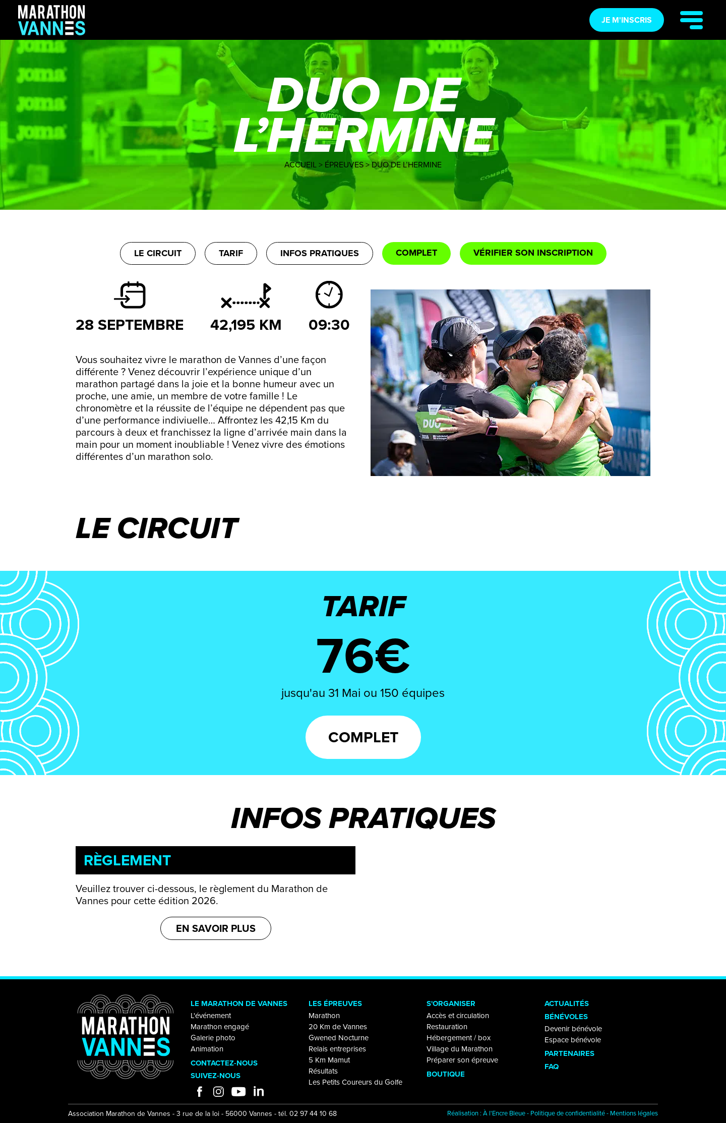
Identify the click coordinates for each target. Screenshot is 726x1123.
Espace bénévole (572, 1039)
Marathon (324, 1015)
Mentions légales (634, 1113)
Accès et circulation (458, 1015)
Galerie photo (213, 1037)
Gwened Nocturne (339, 1037)
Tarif (231, 253)
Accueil (300, 164)
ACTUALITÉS (566, 1003)
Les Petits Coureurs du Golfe (355, 1082)
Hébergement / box (459, 1037)
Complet (416, 252)
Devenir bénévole (573, 1028)
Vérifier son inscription (533, 252)
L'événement (211, 1015)
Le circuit (158, 253)
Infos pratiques (319, 253)
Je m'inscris (626, 20)
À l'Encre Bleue (504, 1113)
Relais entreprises (337, 1048)
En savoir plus (216, 928)
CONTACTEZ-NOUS (224, 1063)
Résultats (323, 1071)
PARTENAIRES (569, 1053)
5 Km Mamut (329, 1060)
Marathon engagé (220, 1026)
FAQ (551, 1066)
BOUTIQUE (446, 1074)
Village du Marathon (460, 1048)
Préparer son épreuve (462, 1060)
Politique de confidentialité (567, 1113)
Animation (207, 1048)
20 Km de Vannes (338, 1026)
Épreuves (344, 164)
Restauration (447, 1026)
